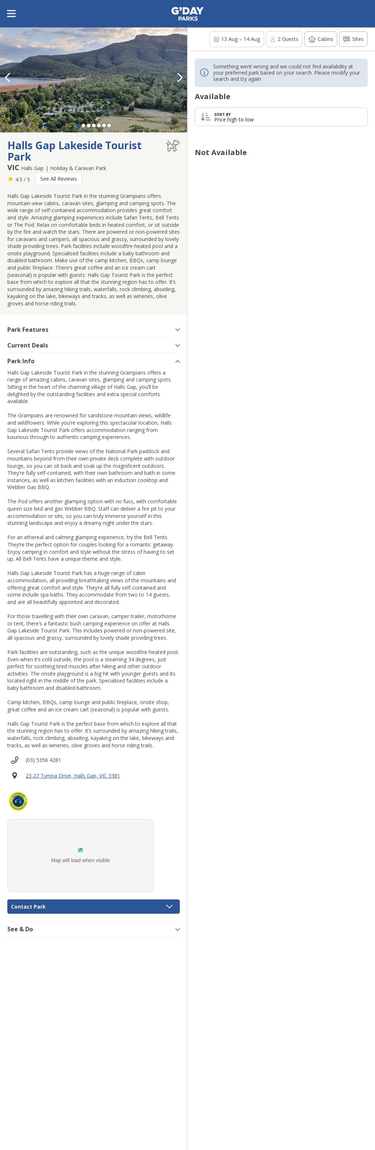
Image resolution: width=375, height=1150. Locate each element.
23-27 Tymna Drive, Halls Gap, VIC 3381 (73, 775)
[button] (179, 77)
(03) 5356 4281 (43, 759)
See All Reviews (58, 178)
